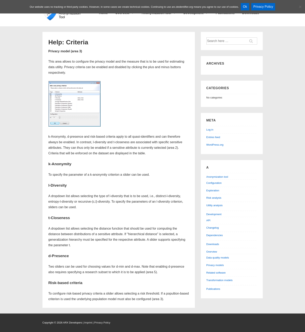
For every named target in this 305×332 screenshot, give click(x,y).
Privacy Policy (102, 322)
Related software (216, 272)
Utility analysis (214, 205)
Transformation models (219, 280)
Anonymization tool (217, 176)
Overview (211, 251)
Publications (213, 288)
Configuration (214, 182)
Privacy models (215, 265)
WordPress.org (214, 144)
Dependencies (214, 235)
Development (214, 214)
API (208, 220)
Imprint (88, 322)
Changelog (212, 227)
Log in (209, 129)
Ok (245, 6)
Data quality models (217, 257)
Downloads (212, 244)
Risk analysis (213, 197)
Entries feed (213, 137)
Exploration (212, 190)
